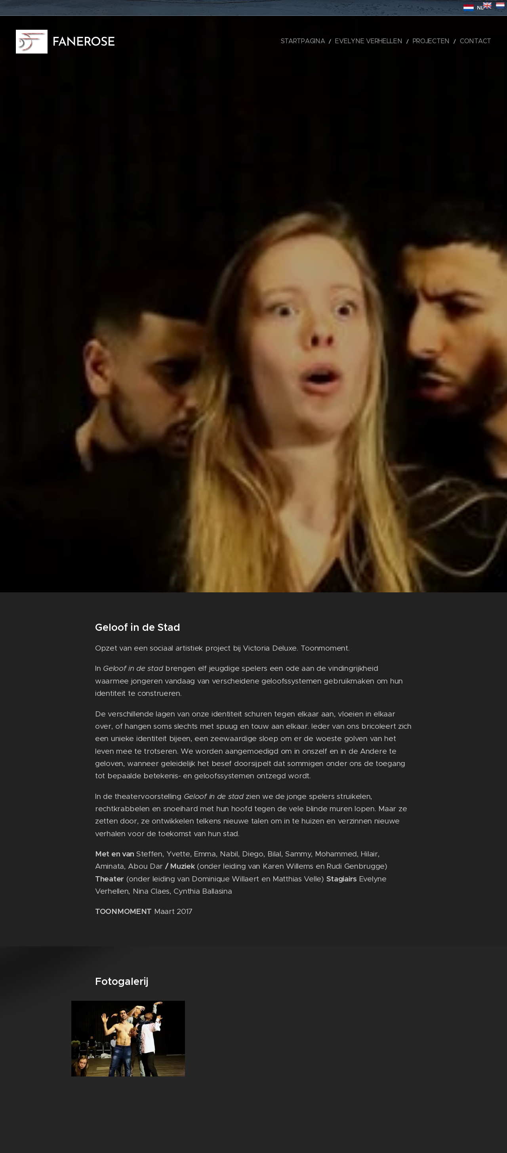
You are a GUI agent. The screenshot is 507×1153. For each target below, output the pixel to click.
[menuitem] (330, 42)
